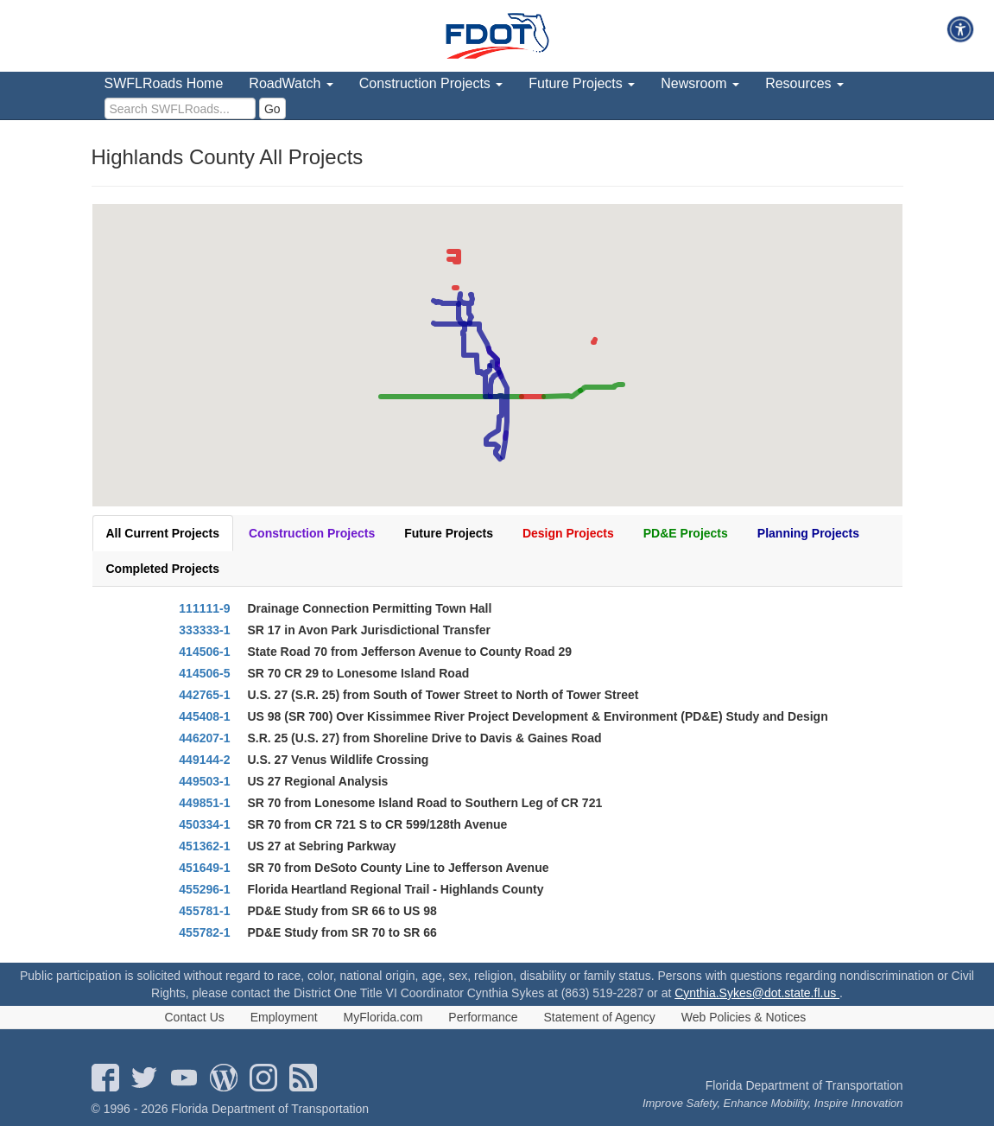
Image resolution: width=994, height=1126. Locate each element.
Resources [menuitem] (804, 83)
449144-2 (204, 760)
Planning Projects (808, 533)
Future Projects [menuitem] (582, 83)
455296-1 (204, 889)
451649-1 (204, 868)
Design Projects (568, 533)
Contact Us (195, 1017)
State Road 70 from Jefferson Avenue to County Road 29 (410, 651)
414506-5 (204, 673)
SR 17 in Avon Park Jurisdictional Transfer (369, 630)
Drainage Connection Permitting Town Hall (370, 608)
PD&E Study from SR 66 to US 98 (342, 911)
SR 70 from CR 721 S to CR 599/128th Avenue (378, 824)
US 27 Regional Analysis (318, 781)
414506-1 (204, 651)
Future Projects (448, 533)
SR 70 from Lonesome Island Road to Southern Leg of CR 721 (425, 803)
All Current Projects (162, 533)
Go (272, 109)
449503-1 (204, 781)
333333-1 (204, 630)
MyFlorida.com (383, 1017)
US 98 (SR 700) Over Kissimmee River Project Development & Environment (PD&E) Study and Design (538, 716)
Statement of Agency (599, 1017)
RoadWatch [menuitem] (290, 83)
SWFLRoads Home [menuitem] (164, 83)
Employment (284, 1017)
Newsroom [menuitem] (700, 83)
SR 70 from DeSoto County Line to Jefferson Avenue (398, 868)
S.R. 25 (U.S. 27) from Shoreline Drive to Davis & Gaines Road (425, 738)
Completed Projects (162, 569)
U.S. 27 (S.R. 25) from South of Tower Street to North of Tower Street (443, 695)
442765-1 (204, 695)
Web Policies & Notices (743, 1017)
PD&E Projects (685, 533)
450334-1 (204, 824)
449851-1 (204, 803)
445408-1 (204, 716)
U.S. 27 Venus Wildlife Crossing (338, 760)
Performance (482, 1017)
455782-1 (204, 932)
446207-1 (204, 738)
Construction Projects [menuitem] (431, 83)
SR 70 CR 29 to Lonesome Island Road (359, 673)
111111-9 (204, 608)
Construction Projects (312, 533)
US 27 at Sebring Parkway (322, 846)
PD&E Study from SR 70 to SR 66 (342, 932)
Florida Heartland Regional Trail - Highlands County (396, 889)
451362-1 (204, 846)
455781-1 (204, 911)
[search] (180, 108)
